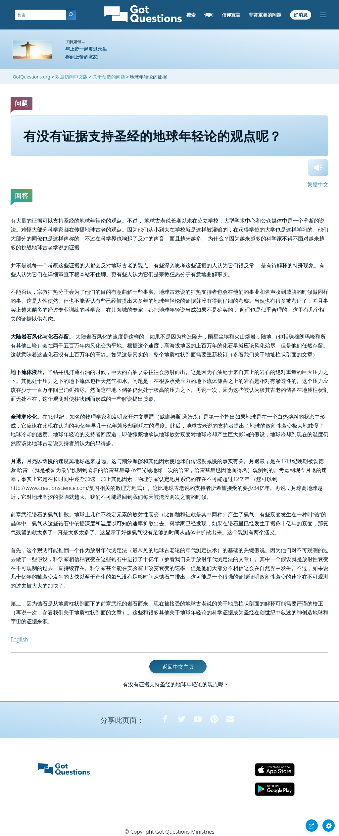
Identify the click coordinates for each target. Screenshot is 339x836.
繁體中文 (317, 184)
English (19, 639)
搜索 (191, 15)
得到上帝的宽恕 (81, 57)
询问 (209, 15)
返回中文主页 (178, 666)
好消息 (301, 15)
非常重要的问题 (265, 15)
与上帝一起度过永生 (86, 49)
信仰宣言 (231, 15)
